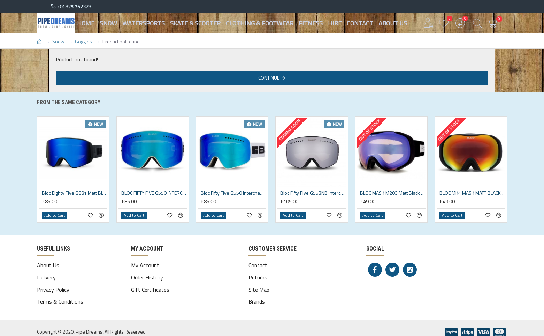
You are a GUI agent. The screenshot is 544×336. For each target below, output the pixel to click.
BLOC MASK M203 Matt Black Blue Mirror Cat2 (393, 193)
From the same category (68, 102)
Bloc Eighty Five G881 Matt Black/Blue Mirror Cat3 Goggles (74, 193)
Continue (268, 77)
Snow (58, 41)
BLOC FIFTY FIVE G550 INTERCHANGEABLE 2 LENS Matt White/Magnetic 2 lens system (154, 193)
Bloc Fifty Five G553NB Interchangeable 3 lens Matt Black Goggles (313, 193)
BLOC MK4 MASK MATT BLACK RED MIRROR (472, 193)
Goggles (83, 41)
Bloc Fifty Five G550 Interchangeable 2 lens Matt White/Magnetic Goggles (233, 193)
